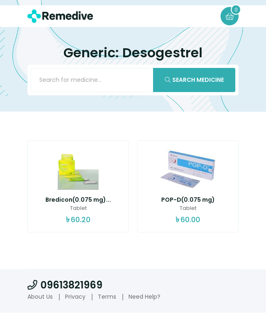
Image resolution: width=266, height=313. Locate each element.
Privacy (75, 297)
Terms (107, 297)
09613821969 (64, 286)
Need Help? (144, 297)
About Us (40, 297)
